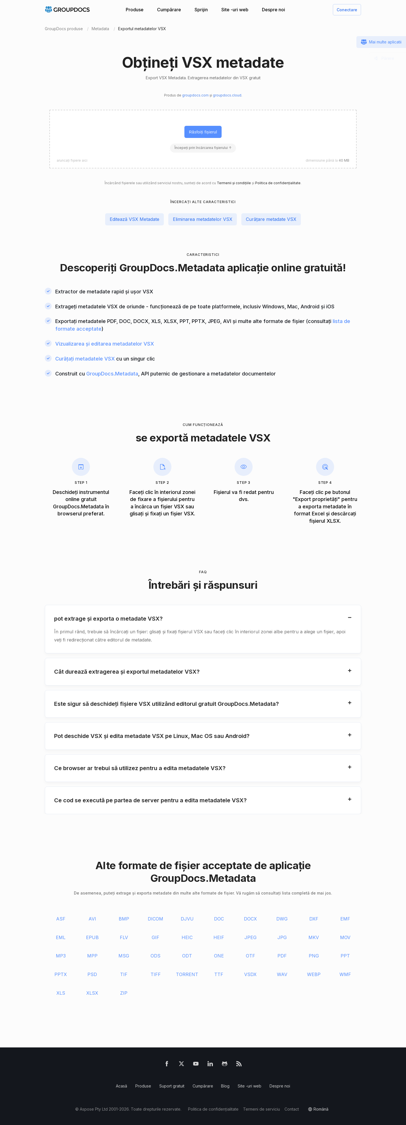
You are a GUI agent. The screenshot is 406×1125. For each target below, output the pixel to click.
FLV (124, 937)
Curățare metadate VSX (271, 219)
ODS (155, 956)
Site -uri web (234, 9)
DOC (219, 919)
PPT (345, 956)
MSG (123, 956)
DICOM (155, 919)
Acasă (121, 1086)
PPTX (60, 974)
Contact (291, 1109)
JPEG (250, 937)
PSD (92, 974)
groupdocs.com (195, 95)
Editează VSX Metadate (134, 219)
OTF (250, 956)
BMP (124, 919)
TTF (218, 974)
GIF (155, 937)
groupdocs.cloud (227, 95)
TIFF (156, 974)
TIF (123, 974)
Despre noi (273, 9)
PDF (282, 956)
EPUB (92, 937)
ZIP (123, 993)
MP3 (61, 956)
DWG (282, 919)
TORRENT (187, 974)
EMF (345, 919)
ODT (187, 956)
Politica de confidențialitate (278, 183)
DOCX (250, 919)
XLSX (92, 993)
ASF (60, 919)
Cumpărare (169, 9)
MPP (92, 956)
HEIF (218, 937)
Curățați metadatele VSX (85, 359)
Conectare (347, 9)
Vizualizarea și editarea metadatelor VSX (104, 344)
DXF (313, 919)
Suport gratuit (171, 1086)
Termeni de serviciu (261, 1109)
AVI (92, 919)
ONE (219, 956)
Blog (225, 1086)
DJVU (187, 919)
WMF (345, 974)
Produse (135, 9)
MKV (313, 937)
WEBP (314, 974)
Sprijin (201, 9)
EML (60, 937)
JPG (282, 937)
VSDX (250, 974)
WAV (282, 974)
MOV (345, 937)
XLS (60, 993)
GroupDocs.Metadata (172, 267)
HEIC (187, 937)
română (321, 1109)
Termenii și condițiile (234, 183)
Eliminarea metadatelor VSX (202, 219)
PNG (314, 956)
